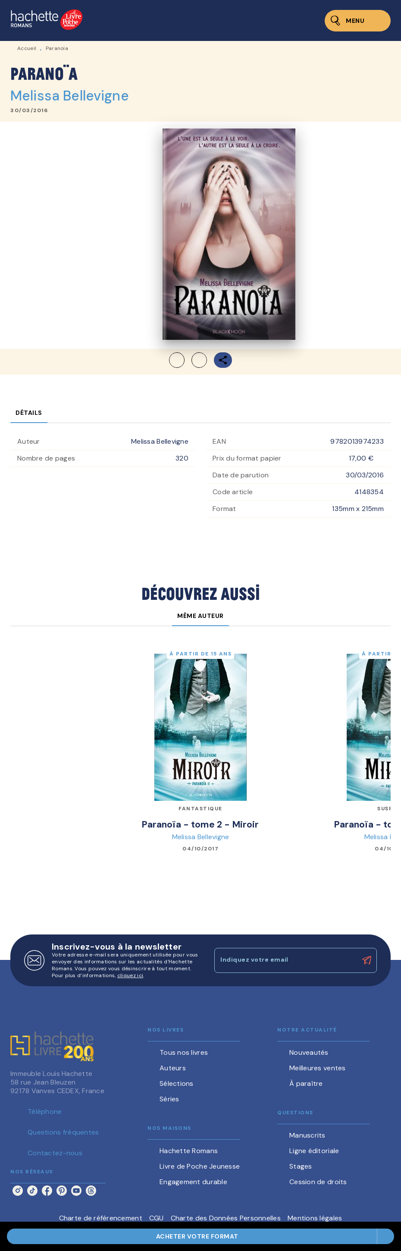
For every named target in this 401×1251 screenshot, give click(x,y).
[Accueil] (46, 20)
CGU (156, 1218)
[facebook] (47, 1190)
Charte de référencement (100, 1218)
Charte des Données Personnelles (226, 1218)
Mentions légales (315, 1218)
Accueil (26, 48)
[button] (200, 1236)
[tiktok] (32, 1190)
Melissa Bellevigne (69, 96)
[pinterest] (61, 1190)
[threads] (91, 1190)
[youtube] (76, 1190)
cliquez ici (130, 975)
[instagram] (17, 1190)
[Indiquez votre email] (284, 960)
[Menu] (358, 20)
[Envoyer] (366, 960)
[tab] (28, 412)
